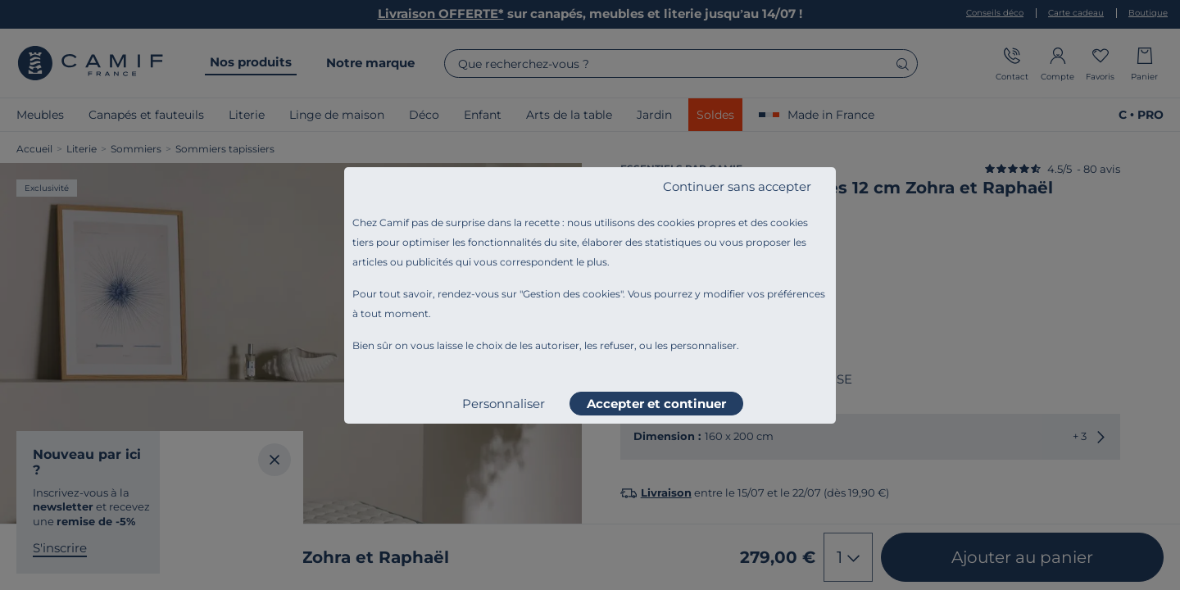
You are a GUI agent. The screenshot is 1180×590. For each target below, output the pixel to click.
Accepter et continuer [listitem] (656, 403)
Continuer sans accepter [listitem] (737, 186)
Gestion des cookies (571, 294)
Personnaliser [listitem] (503, 403)
